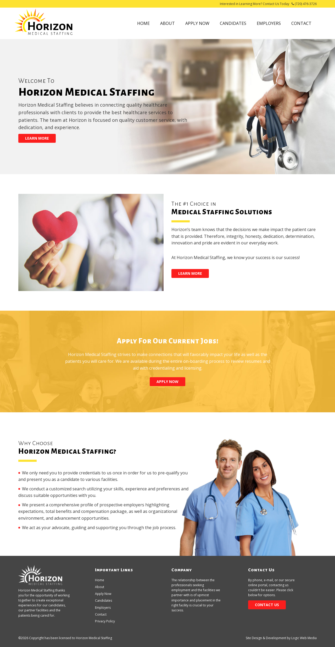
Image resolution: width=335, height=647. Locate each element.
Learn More (37, 138)
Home (143, 23)
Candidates (233, 23)
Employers (269, 23)
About (167, 23)
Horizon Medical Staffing (94, 638)
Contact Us (267, 604)
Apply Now (197, 23)
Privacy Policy (105, 621)
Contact (301, 23)
